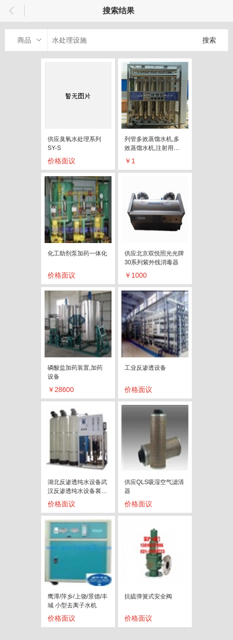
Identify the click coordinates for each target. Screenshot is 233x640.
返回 (12, 11)
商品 (24, 40)
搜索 (209, 40)
